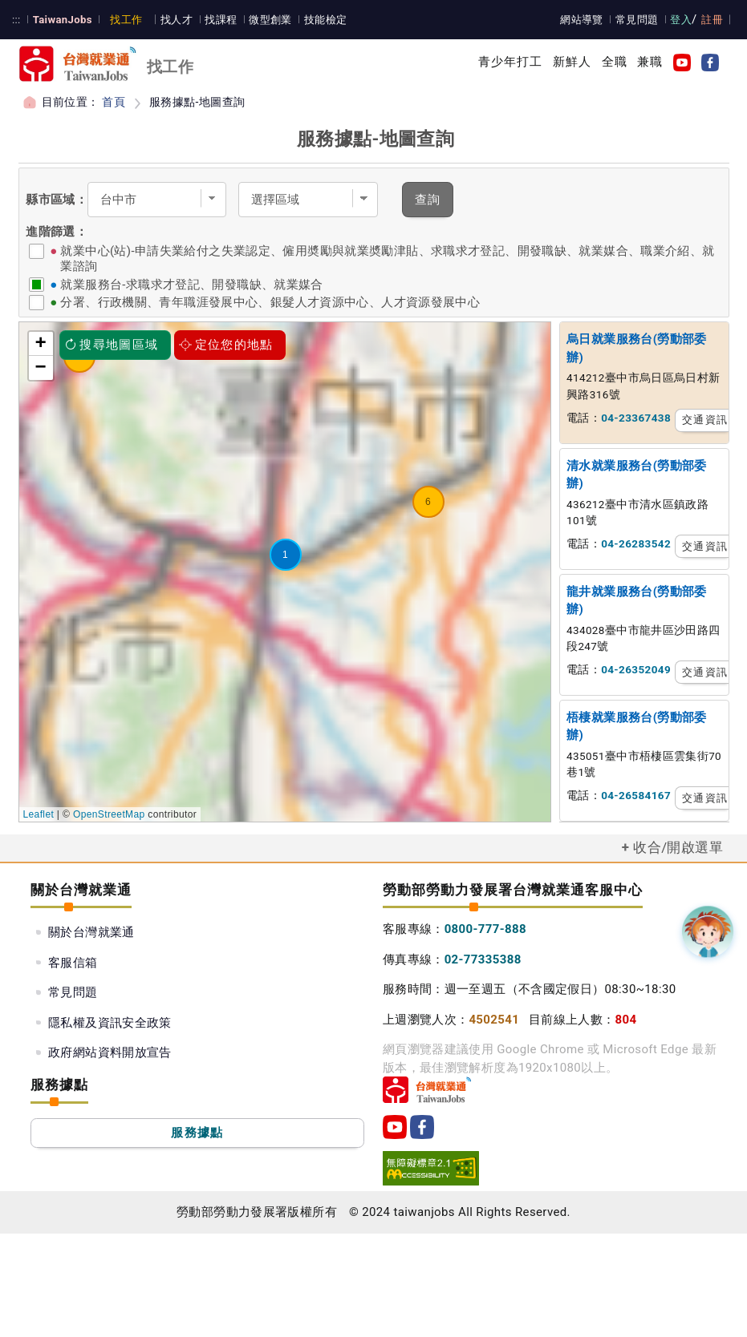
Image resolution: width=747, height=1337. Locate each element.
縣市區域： (56, 199)
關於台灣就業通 (91, 932)
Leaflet (39, 814)
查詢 (428, 199)
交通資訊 (705, 420)
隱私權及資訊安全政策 (110, 1023)
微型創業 (270, 20)
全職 (614, 62)
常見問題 (637, 20)
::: (16, 20)
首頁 (113, 101)
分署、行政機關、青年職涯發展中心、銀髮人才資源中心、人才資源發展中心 (270, 302)
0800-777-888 (485, 929)
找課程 (221, 20)
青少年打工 (510, 62)
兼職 (650, 62)
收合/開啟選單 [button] (678, 847)
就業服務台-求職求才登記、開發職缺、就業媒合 (191, 284)
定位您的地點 (226, 344)
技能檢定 (325, 20)
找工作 (126, 20)
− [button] (41, 368)
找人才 (176, 20)
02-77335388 (483, 959)
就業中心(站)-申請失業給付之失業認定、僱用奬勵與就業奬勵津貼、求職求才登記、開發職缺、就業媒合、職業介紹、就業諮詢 (387, 258)
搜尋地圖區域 (111, 344)
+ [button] (41, 344)
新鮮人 (572, 62)
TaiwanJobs (62, 20)
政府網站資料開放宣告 (110, 1052)
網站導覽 (581, 20)
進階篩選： (56, 231)
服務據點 (197, 1132)
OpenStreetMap (109, 814)
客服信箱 (73, 962)
